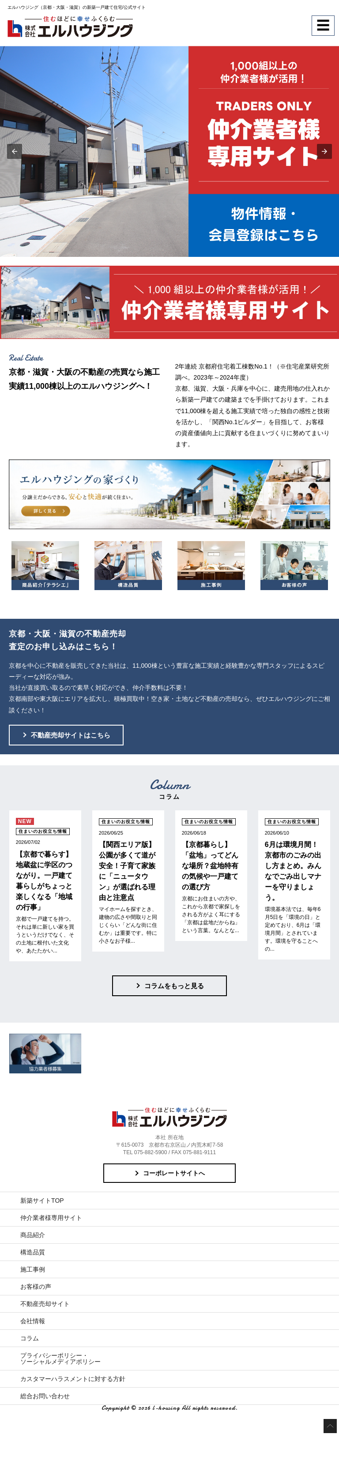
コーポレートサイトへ (174, 1173)
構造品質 (32, 1252)
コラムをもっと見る (174, 986)
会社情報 (32, 1321)
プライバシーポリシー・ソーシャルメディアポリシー (60, 1358)
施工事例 (32, 1269)
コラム (29, 1338)
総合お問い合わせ (45, 1396)
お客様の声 (35, 1286)
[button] (14, 151)
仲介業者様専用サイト (51, 1217)
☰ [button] (323, 25)
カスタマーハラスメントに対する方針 (72, 1378)
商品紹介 (32, 1234)
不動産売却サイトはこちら (70, 735)
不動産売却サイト (45, 1303)
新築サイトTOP (42, 1200)
